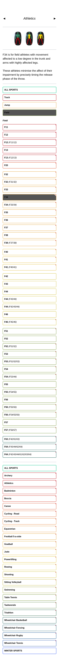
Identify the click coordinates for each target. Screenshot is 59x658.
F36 (6, 220)
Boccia (7, 498)
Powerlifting (10, 559)
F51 (6, 331)
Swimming (9, 590)
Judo (6, 552)
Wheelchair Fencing (14, 628)
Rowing (8, 567)
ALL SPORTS (11, 90)
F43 (6, 284)
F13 (6, 150)
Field (6, 112)
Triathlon (8, 613)
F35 (6, 212)
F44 (6, 291)
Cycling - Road (11, 514)
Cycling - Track (11, 521)
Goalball (8, 544)
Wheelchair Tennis (13, 643)
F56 (6, 399)
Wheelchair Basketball (15, 620)
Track (7, 97)
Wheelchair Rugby (13, 635)
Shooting (8, 574)
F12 (6, 135)
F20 (6, 165)
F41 (6, 259)
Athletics (29, 18)
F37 (6, 227)
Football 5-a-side (12, 536)
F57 (6, 422)
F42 (6, 276)
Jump (7, 105)
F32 (6, 174)
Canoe (7, 506)
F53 (6, 354)
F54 (6, 369)
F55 (6, 384)
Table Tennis (10, 597)
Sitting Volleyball (12, 582)
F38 (6, 235)
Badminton (9, 491)
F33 (6, 189)
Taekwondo (10, 605)
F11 (6, 127)
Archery (8, 475)
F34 (6, 197)
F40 (6, 252)
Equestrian (9, 529)
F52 (6, 339)
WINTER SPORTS (13, 651)
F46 (6, 314)
